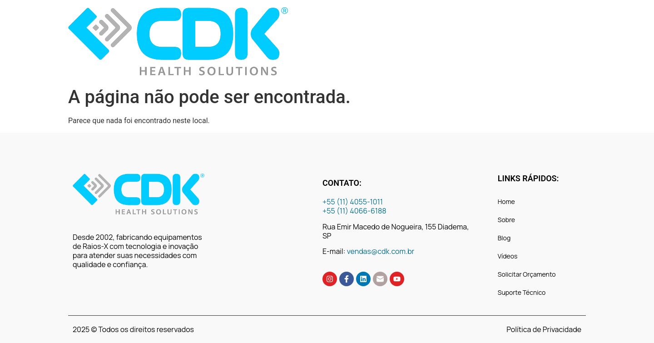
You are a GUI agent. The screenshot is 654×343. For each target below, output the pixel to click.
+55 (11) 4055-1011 (353, 202)
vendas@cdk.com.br (381, 251)
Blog (504, 238)
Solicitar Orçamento (527, 274)
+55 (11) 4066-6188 (354, 211)
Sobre (506, 219)
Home (506, 201)
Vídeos (507, 256)
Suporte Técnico (522, 292)
